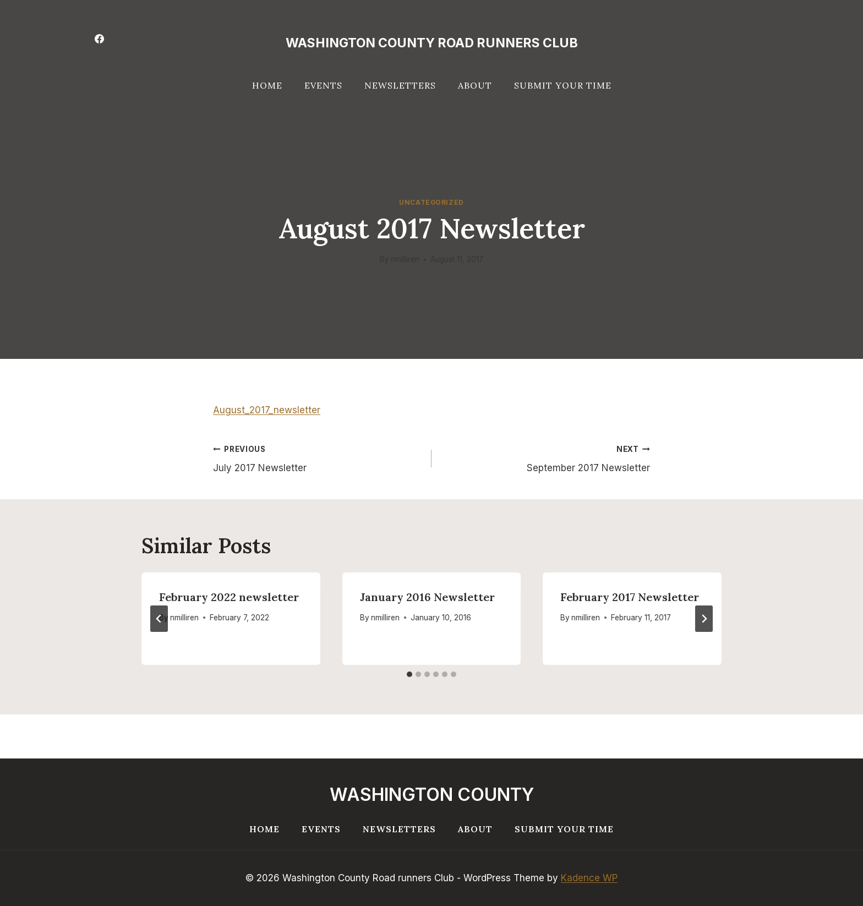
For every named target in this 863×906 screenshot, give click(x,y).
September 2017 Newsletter (545, 457)
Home (267, 85)
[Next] (704, 618)
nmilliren (405, 259)
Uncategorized (431, 202)
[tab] (409, 674)
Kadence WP (589, 877)
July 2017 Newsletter (317, 457)
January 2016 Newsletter (427, 597)
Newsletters (400, 85)
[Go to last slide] (159, 618)
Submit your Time (562, 85)
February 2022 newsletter (229, 597)
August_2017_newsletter (266, 410)
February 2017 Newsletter (629, 597)
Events (323, 85)
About (475, 85)
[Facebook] (99, 38)
